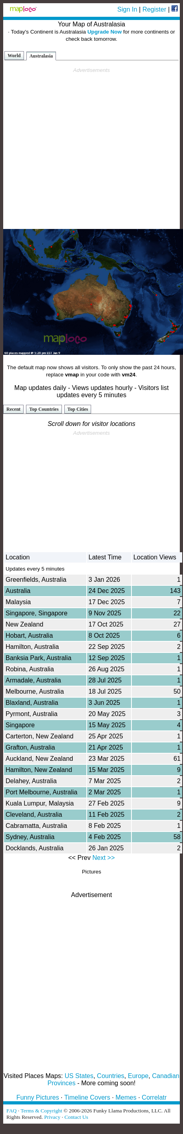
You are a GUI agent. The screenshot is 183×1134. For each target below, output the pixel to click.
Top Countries (43, 409)
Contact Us (76, 1117)
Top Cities (78, 409)
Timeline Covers (87, 1097)
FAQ (11, 1111)
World (14, 55)
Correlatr (154, 1097)
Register (154, 9)
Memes (125, 1097)
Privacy (52, 1117)
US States (79, 1075)
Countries (110, 1075)
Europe (138, 1075)
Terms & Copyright (41, 1111)
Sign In (127, 9)
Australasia (41, 56)
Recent (13, 409)
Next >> (103, 857)
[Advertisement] (90, 148)
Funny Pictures (37, 1097)
